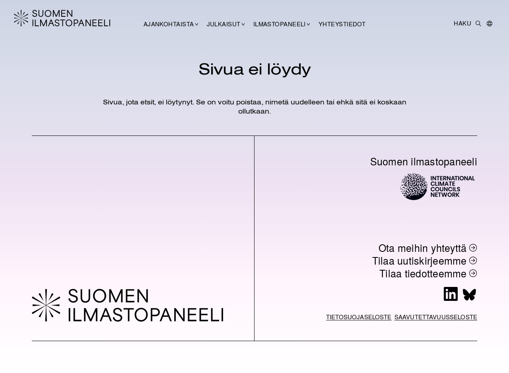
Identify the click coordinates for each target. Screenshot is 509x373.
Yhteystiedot (342, 24)
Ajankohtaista (169, 24)
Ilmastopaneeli (279, 24)
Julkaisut (224, 24)
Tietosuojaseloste (359, 316)
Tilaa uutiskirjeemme (419, 260)
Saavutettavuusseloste (435, 316)
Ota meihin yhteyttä (423, 247)
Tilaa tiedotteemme (423, 273)
